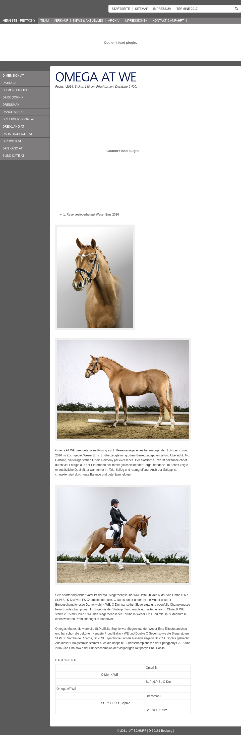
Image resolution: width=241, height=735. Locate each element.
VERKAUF (61, 20)
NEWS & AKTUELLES (88, 20)
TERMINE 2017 (187, 9)
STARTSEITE (121, 9)
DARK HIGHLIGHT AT (17, 134)
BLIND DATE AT (13, 156)
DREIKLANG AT (13, 126)
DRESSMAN (11, 105)
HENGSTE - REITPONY (19, 20)
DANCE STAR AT (14, 112)
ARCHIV (113, 20)
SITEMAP (141, 9)
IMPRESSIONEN (136, 20)
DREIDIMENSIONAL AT (19, 119)
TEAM (44, 20)
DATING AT (10, 83)
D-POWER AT (12, 141)
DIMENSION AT (13, 75)
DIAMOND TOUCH (15, 90)
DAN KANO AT (13, 148)
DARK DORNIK (13, 97)
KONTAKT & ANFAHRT (168, 20)
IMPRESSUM (162, 9)
